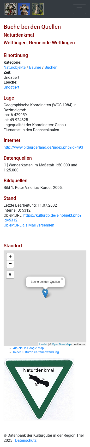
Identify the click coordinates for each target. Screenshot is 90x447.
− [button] (10, 264)
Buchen (51, 67)
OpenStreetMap (61, 344)
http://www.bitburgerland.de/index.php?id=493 (43, 147)
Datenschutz (25, 440)
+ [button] (10, 256)
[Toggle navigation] (79, 9)
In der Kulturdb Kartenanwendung (36, 352)
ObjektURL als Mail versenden (29, 225)
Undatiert (11, 87)
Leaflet (43, 344)
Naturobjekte (15, 67)
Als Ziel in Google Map (28, 348)
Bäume (35, 67)
